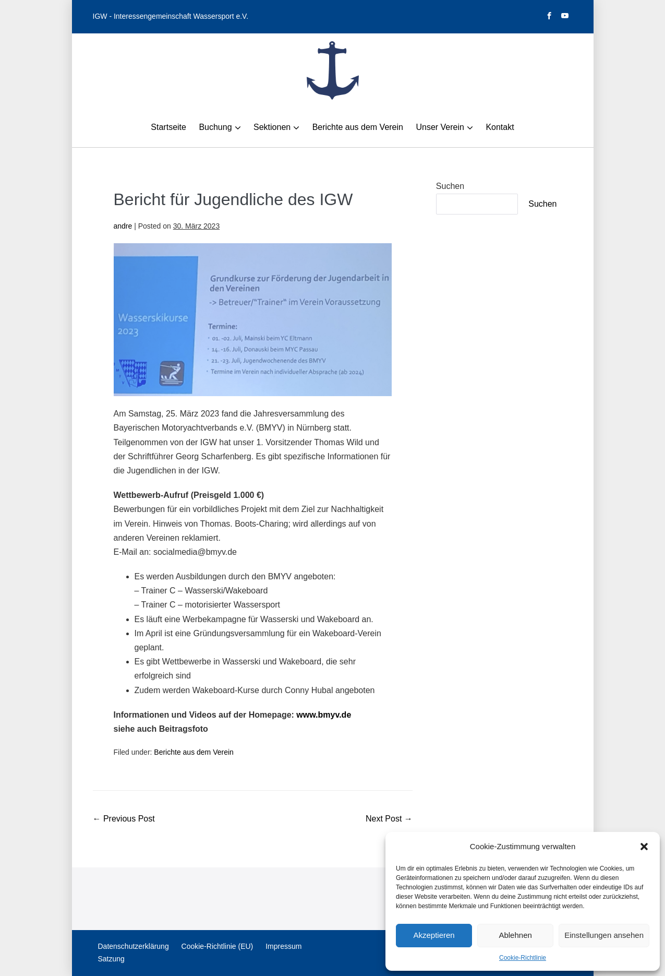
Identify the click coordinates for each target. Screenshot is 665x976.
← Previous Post (124, 818)
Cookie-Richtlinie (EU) (217, 946)
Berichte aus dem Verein (357, 127)
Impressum (283, 946)
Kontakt (500, 127)
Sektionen (272, 127)
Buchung (215, 127)
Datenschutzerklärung (133, 946)
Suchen (450, 186)
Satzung (111, 959)
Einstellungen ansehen (604, 935)
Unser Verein (440, 127)
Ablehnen (515, 935)
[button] (644, 846)
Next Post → (389, 818)
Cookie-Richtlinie (522, 957)
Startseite (168, 127)
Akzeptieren (433, 935)
